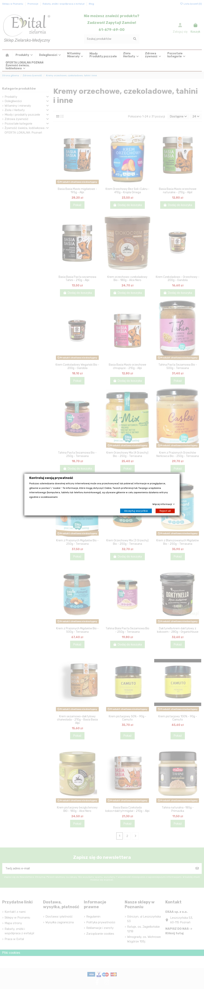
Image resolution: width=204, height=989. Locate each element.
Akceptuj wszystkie (136, 510)
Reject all (165, 510)
